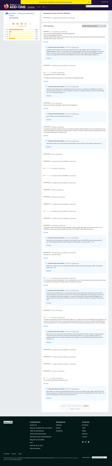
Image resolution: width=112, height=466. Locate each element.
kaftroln (55, 72)
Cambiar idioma (86, 457)
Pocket (84, 437)
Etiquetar (45, 41)
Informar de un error (36, 445)
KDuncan (55, 197)
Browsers (85, 425)
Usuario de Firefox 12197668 (60, 161)
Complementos (35, 422)
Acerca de (33, 425)
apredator (55, 225)
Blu (53, 154)
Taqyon (55, 371)
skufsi (54, 189)
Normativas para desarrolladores (40, 437)
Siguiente (86, 406)
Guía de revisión (35, 448)
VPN (83, 428)
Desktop (59, 425)
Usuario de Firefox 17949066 (60, 218)
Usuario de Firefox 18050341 (60, 17)
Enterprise (59, 431)
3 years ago (71, 17)
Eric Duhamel (56, 31)
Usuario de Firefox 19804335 (60, 182)
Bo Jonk (55, 317)
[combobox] (97, 6)
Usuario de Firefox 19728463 (60, 204)
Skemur (54, 127)
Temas (38, 7)
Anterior (63, 406)
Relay (84, 431)
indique (14, 457)
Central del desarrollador (38, 434)
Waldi (54, 378)
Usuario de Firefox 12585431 (60, 211)
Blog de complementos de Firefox (41, 428)
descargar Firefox (67, 2)
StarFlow (55, 168)
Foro (31, 442)
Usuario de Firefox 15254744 (60, 65)
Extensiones (31, 7)
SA (53, 103)
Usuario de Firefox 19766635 (60, 349)
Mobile (58, 428)
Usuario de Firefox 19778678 (60, 278)
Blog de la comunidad (37, 439)
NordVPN (15, 18)
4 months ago (63, 31)
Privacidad (6, 453)
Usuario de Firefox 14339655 (60, 252)
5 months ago (72, 252)
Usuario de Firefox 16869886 (60, 175)
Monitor (84, 434)
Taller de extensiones (37, 431)
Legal (19, 453)
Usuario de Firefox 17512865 (60, 364)
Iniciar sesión (105, 1)
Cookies (14, 453)
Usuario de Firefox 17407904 (60, 356)
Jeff (53, 310)
